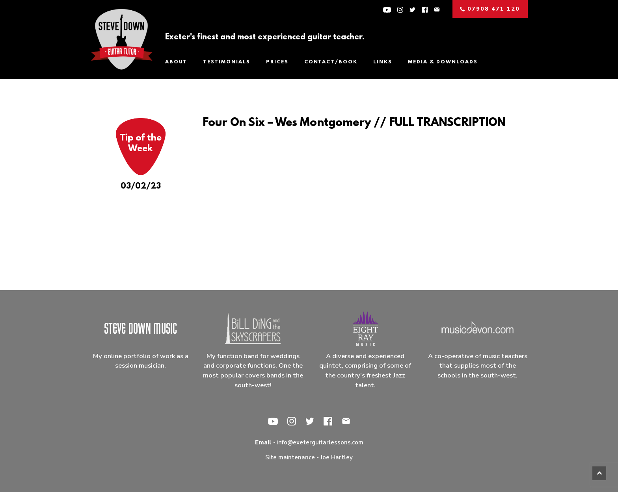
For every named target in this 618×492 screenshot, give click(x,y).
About (176, 62)
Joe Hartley (336, 457)
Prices (277, 62)
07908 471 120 (490, 9)
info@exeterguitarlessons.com (320, 442)
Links (382, 62)
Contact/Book (330, 62)
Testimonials (226, 62)
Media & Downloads (443, 62)
